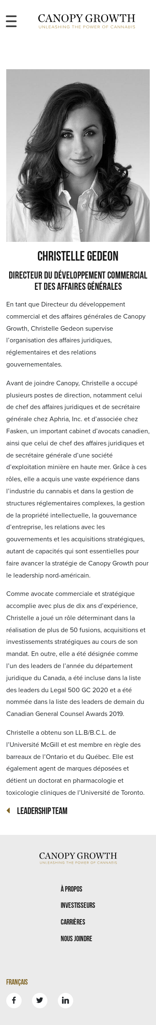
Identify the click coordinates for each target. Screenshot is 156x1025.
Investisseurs (78, 905)
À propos (71, 889)
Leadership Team (42, 811)
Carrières (73, 922)
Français (17, 982)
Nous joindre (76, 938)
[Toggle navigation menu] (11, 21)
